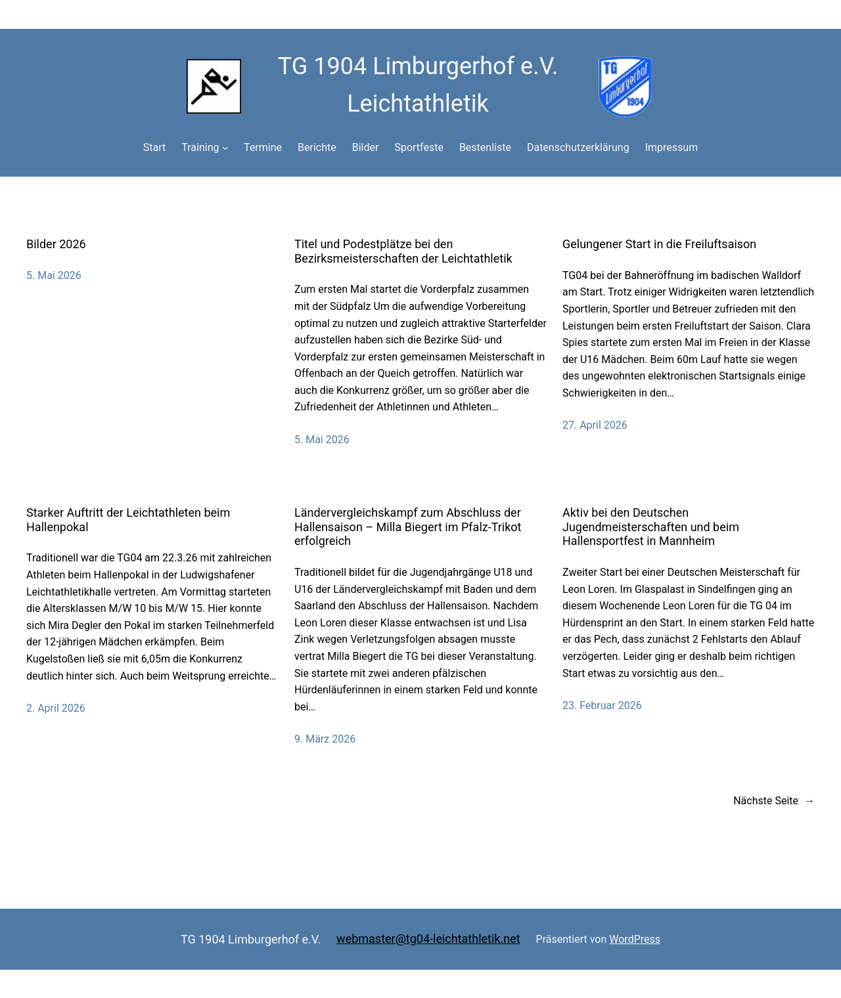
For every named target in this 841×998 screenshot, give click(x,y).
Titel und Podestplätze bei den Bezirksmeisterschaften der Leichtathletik (403, 251)
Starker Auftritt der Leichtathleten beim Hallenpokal (128, 520)
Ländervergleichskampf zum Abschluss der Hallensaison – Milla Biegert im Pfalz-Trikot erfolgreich (408, 527)
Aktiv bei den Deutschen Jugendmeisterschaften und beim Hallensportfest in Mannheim (650, 527)
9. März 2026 (324, 739)
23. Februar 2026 (602, 705)
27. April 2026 (594, 425)
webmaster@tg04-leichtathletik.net (428, 938)
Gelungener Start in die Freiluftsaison (659, 244)
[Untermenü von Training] (225, 147)
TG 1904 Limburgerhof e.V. (251, 939)
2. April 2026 (55, 708)
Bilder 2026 (56, 244)
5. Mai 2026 (53, 275)
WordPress (634, 939)
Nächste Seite (774, 801)
